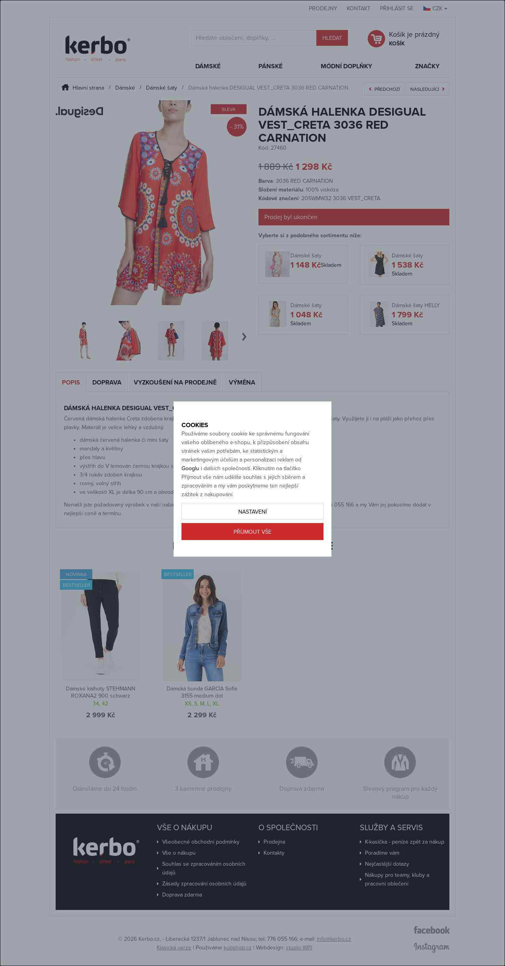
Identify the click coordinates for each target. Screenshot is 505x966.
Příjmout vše (252, 559)
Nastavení (252, 539)
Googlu (190, 496)
